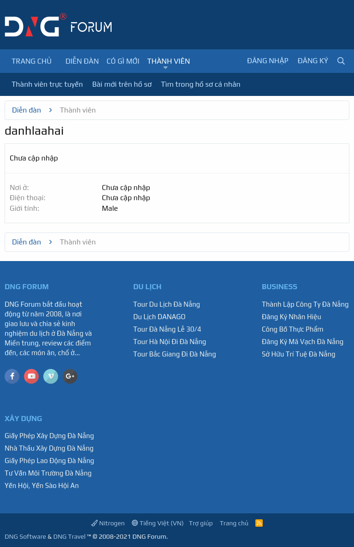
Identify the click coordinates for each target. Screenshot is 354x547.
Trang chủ (32, 61)
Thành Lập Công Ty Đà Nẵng (305, 304)
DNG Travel (69, 536)
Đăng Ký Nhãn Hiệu (291, 317)
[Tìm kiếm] (341, 61)
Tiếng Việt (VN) (158, 523)
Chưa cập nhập (126, 187)
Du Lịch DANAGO (159, 317)
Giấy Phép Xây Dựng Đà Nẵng (49, 436)
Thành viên (168, 61)
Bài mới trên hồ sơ (122, 84)
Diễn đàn (82, 61)
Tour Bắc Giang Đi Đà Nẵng (174, 354)
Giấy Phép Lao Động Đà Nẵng (49, 460)
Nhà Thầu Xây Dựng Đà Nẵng (49, 448)
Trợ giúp (201, 523)
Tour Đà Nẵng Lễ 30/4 (167, 329)
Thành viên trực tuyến (47, 84)
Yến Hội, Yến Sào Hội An (42, 485)
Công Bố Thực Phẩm (293, 329)
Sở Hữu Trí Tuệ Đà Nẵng (299, 354)
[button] (165, 68)
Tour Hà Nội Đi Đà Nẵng (169, 341)
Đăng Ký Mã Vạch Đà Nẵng (302, 341)
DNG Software (25, 536)
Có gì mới (122, 61)
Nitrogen (108, 523)
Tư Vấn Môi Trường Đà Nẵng (48, 473)
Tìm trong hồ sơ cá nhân (201, 84)
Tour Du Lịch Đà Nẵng (166, 304)
